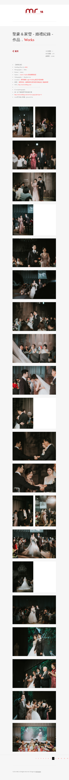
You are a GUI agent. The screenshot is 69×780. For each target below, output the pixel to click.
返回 (16, 51)
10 (58, 758)
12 (64, 758)
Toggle (34, 2)
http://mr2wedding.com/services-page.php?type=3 (28, 94)
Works (29, 40)
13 (67, 758)
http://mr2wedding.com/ (24, 84)
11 (61, 758)
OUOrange (38, 771)
